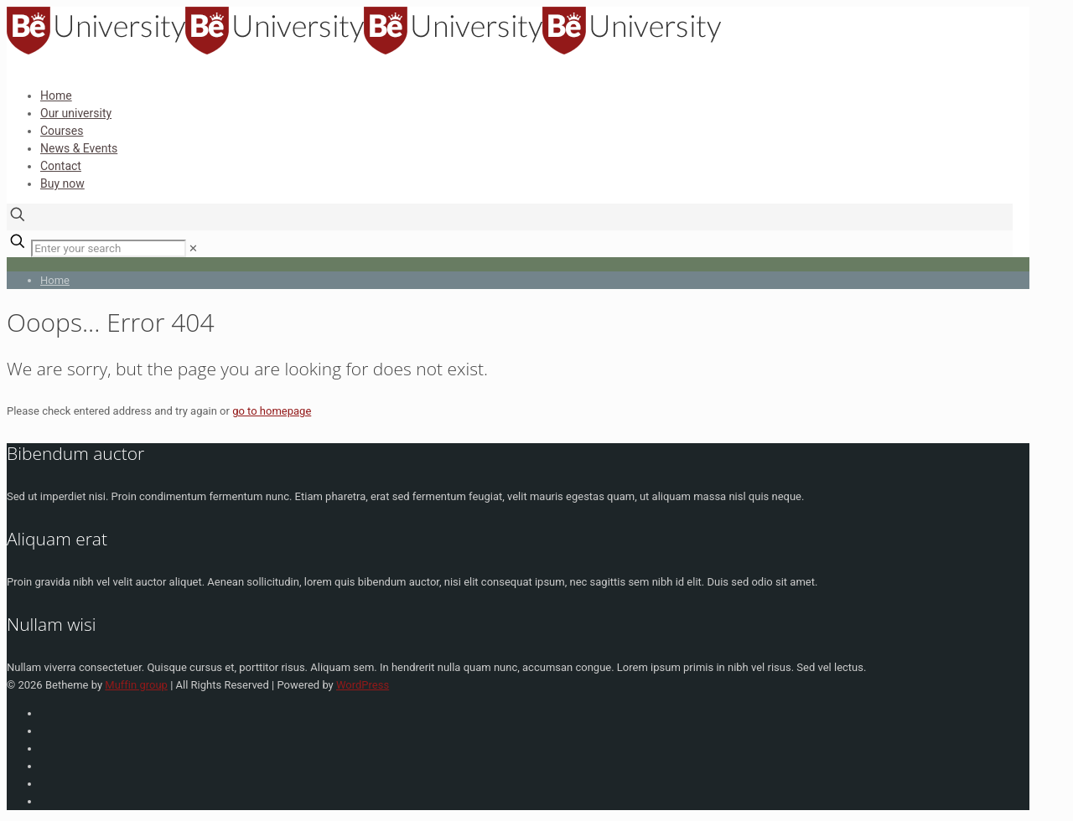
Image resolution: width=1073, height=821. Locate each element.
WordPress (362, 685)
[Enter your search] (108, 248)
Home (55, 280)
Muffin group (136, 685)
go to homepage (271, 411)
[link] (193, 248)
